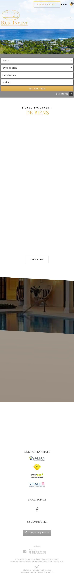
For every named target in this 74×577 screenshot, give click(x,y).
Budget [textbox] (6, 82)
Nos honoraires (37, 562)
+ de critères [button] (61, 93)
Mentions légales (25, 562)
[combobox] (37, 61)
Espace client (47, 4)
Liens (45, 562)
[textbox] (37, 67)
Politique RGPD (58, 562)
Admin (50, 562)
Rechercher (37, 88)
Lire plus (37, 259)
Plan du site (14, 562)
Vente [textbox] (6, 60)
